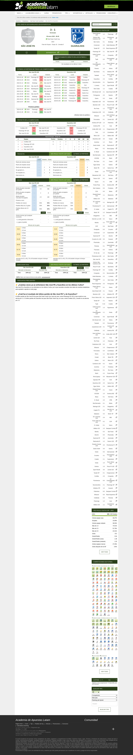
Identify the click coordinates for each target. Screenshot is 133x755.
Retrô (110, 158)
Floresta (96, 246)
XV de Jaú (96, 253)
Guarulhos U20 (44, 133)
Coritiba (35, 80)
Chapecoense (111, 129)
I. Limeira (96, 85)
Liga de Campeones (86, 741)
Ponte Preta (96, 185)
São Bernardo (96, 155)
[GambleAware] (21, 753)
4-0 (41, 101)
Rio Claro (96, 161)
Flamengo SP (35, 77)
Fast (96, 132)
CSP (96, 226)
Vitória (35, 91)
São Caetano (96, 188)
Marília (97, 222)
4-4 (104, 414)
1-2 (41, 88)
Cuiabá (111, 88)
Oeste (96, 171)
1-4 (104, 38)
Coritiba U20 (23, 128)
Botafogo (34, 83)
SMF (25, 729)
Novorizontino (96, 82)
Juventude (110, 242)
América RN (96, 126)
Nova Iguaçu (110, 148)
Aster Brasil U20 (110, 92)
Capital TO (111, 209)
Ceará (34, 101)
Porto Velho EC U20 (110, 222)
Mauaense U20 (96, 175)
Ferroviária (97, 119)
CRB (110, 181)
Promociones (101, 13)
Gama (96, 98)
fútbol (69, 739)
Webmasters (42, 730)
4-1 (104, 297)
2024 (28, 109)
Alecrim (111, 236)
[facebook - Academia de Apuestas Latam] (94, 725)
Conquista (110, 55)
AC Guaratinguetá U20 (97, 64)
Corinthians (110, 132)
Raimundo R (110, 145)
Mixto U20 (96, 135)
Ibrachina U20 (96, 139)
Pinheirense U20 (110, 38)
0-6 (104, 101)
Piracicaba (47, 86)
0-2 (41, 112)
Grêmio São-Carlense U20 (96, 38)
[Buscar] (115, 24)
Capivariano (110, 232)
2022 (28, 83)
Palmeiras (110, 122)
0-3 (104, 98)
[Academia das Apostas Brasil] (94, 729)
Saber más (55, 17)
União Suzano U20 (96, 55)
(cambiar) (96, 684)
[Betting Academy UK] (105, 729)
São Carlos (97, 42)
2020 (28, 101)
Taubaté (96, 75)
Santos (111, 178)
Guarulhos (77, 46)
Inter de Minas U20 (111, 115)
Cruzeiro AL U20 (96, 239)
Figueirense (110, 82)
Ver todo (104, 552)
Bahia (110, 191)
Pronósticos (57, 13)
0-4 (79, 93)
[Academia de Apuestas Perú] (109, 729)
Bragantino (97, 215)
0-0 (41, 82)
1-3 (104, 122)
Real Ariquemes (110, 48)
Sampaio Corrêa (110, 212)
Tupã (96, 59)
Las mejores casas (33, 13)
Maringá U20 (110, 202)
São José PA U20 (44, 128)
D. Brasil (96, 152)
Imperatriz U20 (96, 101)
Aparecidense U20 (96, 34)
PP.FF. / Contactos (45, 732)
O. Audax (34, 112)
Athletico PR (110, 71)
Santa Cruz (85, 93)
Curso (46, 13)
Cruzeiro (110, 229)
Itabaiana (110, 198)
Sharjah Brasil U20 (96, 195)
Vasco (110, 219)
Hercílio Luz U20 (96, 219)
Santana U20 (72, 82)
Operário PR (110, 155)
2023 (52, 42)
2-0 (41, 80)
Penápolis (96, 229)
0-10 (104, 304)
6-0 (104, 491)
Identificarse (111, 6)
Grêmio (111, 249)
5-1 (104, 287)
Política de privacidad (36, 734)
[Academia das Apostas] (90, 729)
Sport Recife (110, 85)
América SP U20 (96, 122)
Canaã (110, 139)
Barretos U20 (96, 105)
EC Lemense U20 (96, 202)
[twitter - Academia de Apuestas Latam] (86, 725)
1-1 (41, 94)
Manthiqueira (34, 88)
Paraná (97, 68)
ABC (110, 215)
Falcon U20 (96, 178)
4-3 (104, 266)
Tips (67, 13)
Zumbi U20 (111, 119)
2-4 (104, 357)
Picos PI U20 (110, 105)
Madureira (85, 98)
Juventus (96, 142)
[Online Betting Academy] (98, 729)
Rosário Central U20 (110, 171)
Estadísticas (78, 13)
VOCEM (96, 158)
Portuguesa (96, 95)
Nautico (110, 95)
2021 (28, 94)
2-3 (41, 86)
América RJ (72, 90)
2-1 (41, 77)
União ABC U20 (96, 129)
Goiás (110, 98)
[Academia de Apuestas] (101, 729)
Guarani (110, 239)
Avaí (85, 85)
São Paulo (110, 226)
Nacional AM (34, 99)
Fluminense (110, 101)
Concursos (113, 13)
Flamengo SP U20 (24, 130)
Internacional (110, 206)
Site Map (18, 729)
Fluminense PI (97, 206)
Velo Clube (97, 88)
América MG (110, 185)
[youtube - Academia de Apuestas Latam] (90, 725)
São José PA (28, 46)
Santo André (96, 145)
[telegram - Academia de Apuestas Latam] (98, 725)
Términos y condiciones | (23, 734)
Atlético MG (110, 135)
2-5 (104, 410)
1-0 (104, 68)
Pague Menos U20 (111, 64)
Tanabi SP (96, 48)
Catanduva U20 (96, 112)
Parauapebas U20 (110, 59)
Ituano (96, 181)
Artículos (90, 13)
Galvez (111, 164)
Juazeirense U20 (110, 108)
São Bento (97, 71)
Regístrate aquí (35, 727)
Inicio (20, 13)
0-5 (104, 435)
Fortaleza (110, 188)
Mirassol (96, 116)
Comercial (96, 45)
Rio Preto (96, 108)
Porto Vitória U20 (110, 75)
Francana (96, 249)
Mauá (96, 148)
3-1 (34, 133)
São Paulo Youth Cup (53, 39)
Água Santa (96, 164)
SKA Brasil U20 (96, 92)
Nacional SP (96, 236)
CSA (96, 191)
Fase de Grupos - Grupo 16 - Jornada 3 (53, 44)
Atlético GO (96, 198)
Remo (110, 142)
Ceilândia (110, 112)
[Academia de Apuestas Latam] (86, 729)
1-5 (41, 99)
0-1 (41, 91)
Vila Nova (110, 175)
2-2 (104, 222)
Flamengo (35, 109)
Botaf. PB (96, 168)
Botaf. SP (96, 212)
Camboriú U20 (111, 152)
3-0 (79, 95)
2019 (65, 98)
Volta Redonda (111, 45)
